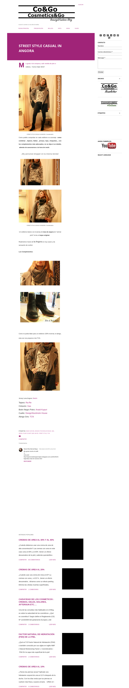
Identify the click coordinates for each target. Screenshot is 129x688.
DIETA (59, 28)
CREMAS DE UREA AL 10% (31, 666)
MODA (68, 28)
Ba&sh (35, 398)
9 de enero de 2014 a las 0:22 (47, 449)
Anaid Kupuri (41, 409)
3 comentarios (33, 624)
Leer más (52, 559)
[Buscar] (80, 5)
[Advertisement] (37, 513)
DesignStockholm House (36, 413)
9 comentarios (33, 686)
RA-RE (36, 433)
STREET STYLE (43, 433)
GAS (53, 431)
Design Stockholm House (43, 431)
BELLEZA (50, 28)
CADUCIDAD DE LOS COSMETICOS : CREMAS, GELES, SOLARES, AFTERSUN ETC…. (36, 602)
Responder (27, 461)
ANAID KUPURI (30, 431)
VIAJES (77, 28)
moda (20, 433)
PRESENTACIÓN (38, 28)
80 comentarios (34, 559)
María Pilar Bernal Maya (31, 449)
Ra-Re (28, 402)
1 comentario (33, 589)
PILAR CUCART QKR (28, 433)
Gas (29, 406)
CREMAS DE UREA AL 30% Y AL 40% (36, 540)
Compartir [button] (23, 439)
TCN (32, 417)
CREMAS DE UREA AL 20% (31, 569)
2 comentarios (33, 657)
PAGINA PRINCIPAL (23, 28)
